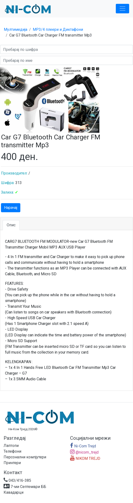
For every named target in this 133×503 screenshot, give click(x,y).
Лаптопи (11, 445)
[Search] (66, 49)
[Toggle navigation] (122, 8)
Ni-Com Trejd (83, 446)
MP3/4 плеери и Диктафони (58, 29)
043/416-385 (17, 480)
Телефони (12, 451)
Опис (11, 225)
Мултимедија (15, 29)
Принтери (12, 463)
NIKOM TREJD (85, 458)
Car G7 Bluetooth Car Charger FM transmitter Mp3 (50, 35)
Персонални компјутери (25, 457)
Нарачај (10, 207)
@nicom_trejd (84, 452)
